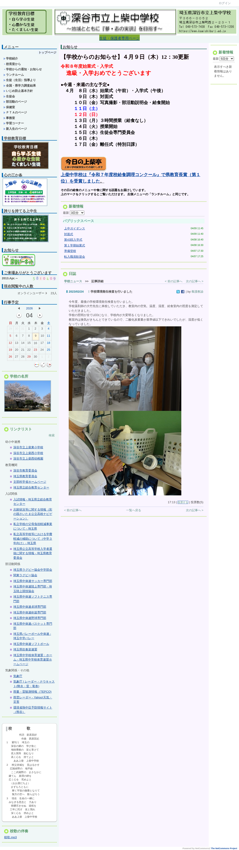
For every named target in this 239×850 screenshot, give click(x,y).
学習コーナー (13, 123)
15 (29, 344)
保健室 (9, 107)
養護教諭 (197, 292)
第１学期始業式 (74, 246)
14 (22, 344)
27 (16, 357)
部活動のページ (15, 101)
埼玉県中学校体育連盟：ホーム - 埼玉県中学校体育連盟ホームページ (32, 659)
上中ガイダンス (74, 229)
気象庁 (17, 676)
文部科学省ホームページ (29, 481)
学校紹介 (10, 58)
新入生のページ (15, 128)
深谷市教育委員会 (25, 470)
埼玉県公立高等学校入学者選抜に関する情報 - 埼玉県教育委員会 (32, 553)
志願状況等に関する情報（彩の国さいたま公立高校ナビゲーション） (32, 514)
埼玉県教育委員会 (25, 476)
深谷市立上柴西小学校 (28, 453)
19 (10, 350)
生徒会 (9, 96)
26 (10, 357)
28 (22, 357)
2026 (29, 308)
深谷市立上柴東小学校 (28, 447)
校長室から (12, 64)
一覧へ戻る (133, 511)
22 (29, 350)
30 (16, 329)
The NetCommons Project (224, 848)
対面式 (68, 235)
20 (16, 350)
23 (35, 350)
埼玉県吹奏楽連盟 (25, 649)
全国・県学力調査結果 (19, 85)
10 (42, 336)
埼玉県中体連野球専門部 (29, 618)
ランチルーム (13, 74)
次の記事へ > (194, 282)
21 (22, 350)
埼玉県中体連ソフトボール (31, 644)
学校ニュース (73, 282)
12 (10, 344)
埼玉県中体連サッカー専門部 (32, 581)
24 (42, 350)
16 (35, 344)
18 (48, 344)
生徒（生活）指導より (19, 80)
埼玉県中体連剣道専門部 (29, 612)
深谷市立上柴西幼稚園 (28, 458)
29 (10, 329)
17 (42, 344)
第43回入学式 (73, 241)
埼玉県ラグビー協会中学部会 (32, 569)
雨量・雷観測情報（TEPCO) (32, 691)
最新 (73, 214)
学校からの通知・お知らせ (22, 69)
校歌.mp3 (10, 837)
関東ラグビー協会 (25, 575)
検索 (52, 435)
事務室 (9, 118)
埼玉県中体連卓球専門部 (29, 606)
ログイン (225, 3)
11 (48, 336)
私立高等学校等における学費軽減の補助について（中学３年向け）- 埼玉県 (32, 538)
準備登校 (70, 252)
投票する (183, 503)
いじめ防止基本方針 (18, 91)
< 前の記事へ (173, 282)
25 (48, 350)
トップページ (47, 52)
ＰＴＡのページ (15, 112)
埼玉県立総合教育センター (31, 487)
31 (22, 329)
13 (16, 344)
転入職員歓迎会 (74, 258)
